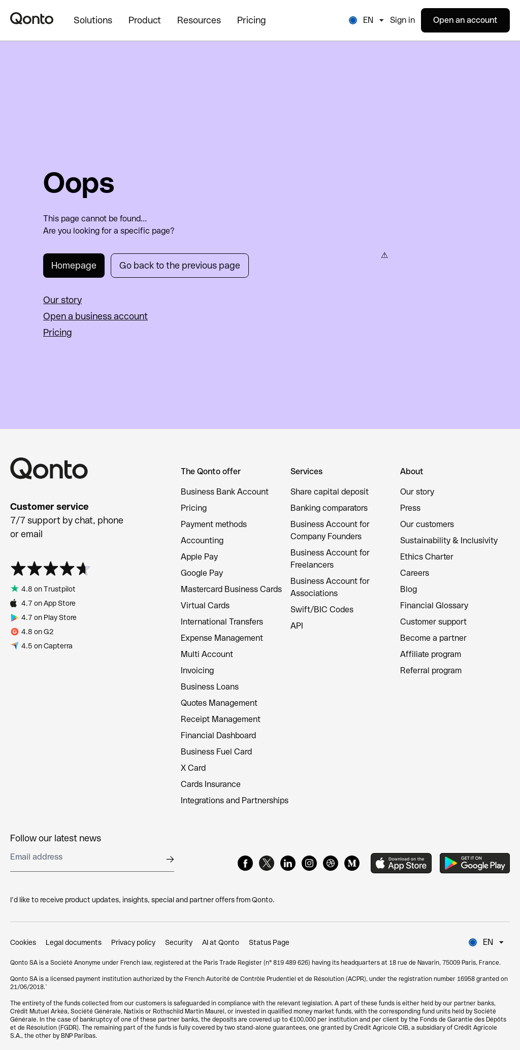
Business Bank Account (225, 492)
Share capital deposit (329, 492)
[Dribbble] (330, 863)
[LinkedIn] (288, 863)
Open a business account (95, 316)
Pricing (57, 332)
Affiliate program (430, 654)
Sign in (402, 20)
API (296, 626)
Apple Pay (199, 557)
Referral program (431, 670)
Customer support (433, 622)
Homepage (73, 265)
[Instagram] (309, 863)
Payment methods (214, 524)
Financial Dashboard (218, 735)
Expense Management (222, 638)
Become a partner (433, 638)
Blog (408, 589)
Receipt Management (221, 719)
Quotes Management (219, 703)
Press (410, 508)
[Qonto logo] (31, 18)
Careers (414, 573)
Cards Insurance (211, 784)
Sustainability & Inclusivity (449, 540)
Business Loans (210, 687)
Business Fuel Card (216, 752)
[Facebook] (245, 863)
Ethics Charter (426, 557)
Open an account (465, 20)
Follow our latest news (55, 838)
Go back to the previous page (179, 265)
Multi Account (207, 654)
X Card (193, 768)
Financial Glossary (434, 605)
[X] (266, 863)
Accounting (202, 540)
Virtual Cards (205, 605)
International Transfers (222, 622)
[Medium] (352, 863)
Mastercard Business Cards (231, 589)
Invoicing (197, 670)
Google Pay (202, 573)
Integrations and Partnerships (234, 800)
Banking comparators (329, 508)
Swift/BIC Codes (321, 609)
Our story (62, 299)
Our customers (427, 524)
